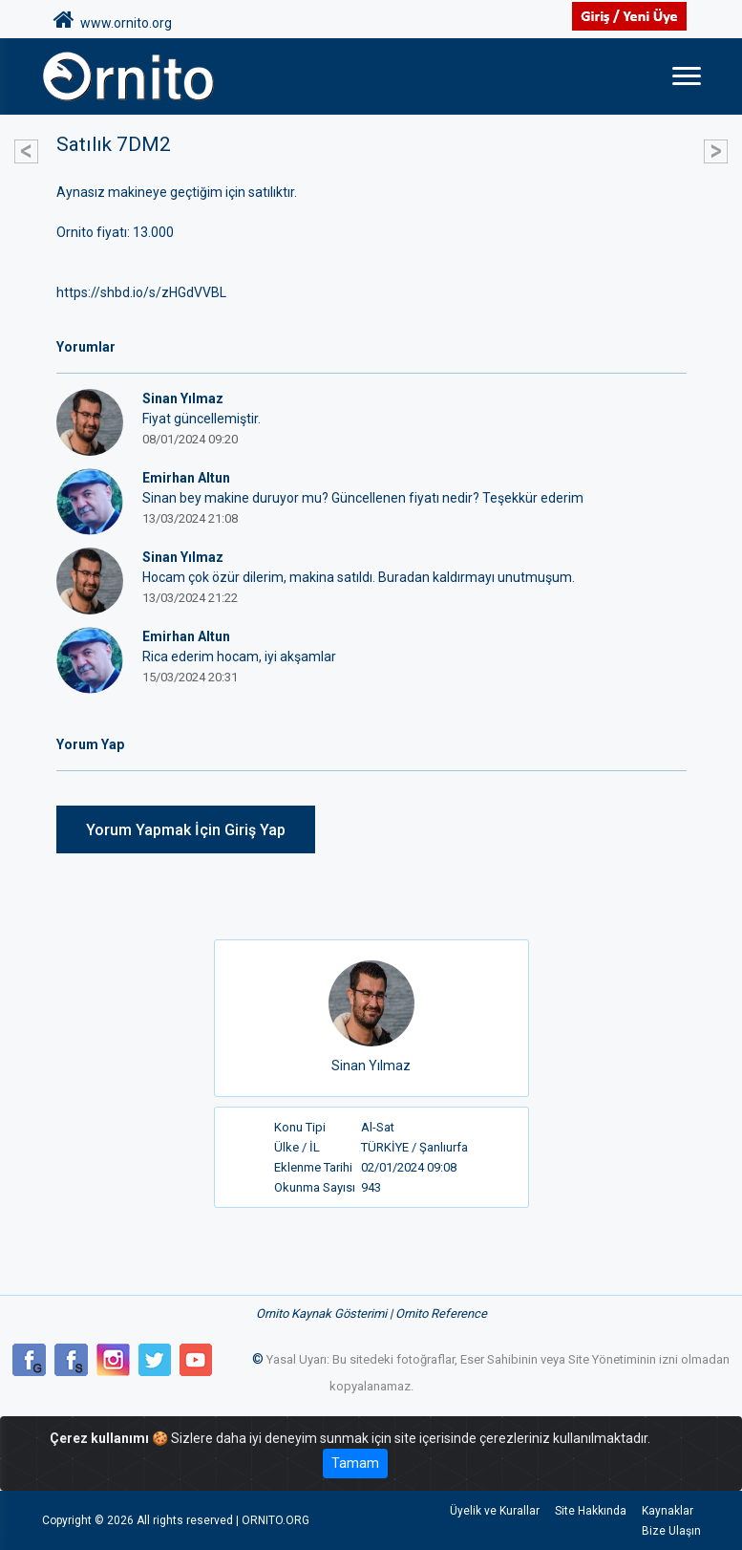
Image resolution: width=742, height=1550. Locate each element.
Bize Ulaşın (671, 1531)
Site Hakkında (590, 1511)
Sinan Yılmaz (371, 1065)
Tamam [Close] (355, 1463)
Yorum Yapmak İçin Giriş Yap (186, 830)
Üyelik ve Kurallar (495, 1511)
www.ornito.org (112, 20)
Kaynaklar (667, 1511)
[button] (26, 141)
